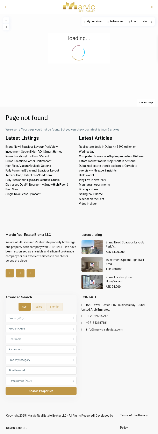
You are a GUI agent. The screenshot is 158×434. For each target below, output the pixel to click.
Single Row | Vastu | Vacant (23, 194)
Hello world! (86, 175)
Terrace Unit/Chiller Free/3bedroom (29, 175)
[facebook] (10, 273)
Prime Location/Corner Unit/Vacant (28, 161)
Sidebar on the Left (91, 199)
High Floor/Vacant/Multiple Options (28, 165)
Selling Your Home (91, 194)
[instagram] (31, 273)
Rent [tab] (24, 306)
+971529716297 (97, 316)
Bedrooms (15, 339)
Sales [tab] (38, 306)
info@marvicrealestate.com (104, 329)
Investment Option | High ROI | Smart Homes (34, 151)
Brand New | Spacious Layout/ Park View (32, 146)
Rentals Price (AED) (20, 380)
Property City (16, 318)
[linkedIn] (20, 273)
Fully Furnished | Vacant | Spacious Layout (32, 170)
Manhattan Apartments (94, 184)
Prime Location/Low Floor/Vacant (27, 156)
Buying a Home (89, 189)
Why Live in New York (92, 180)
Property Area (17, 328)
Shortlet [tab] (54, 306)
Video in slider (88, 203)
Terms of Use (129, 415)
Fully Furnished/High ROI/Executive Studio (33, 180)
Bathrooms (15, 349)
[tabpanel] (41, 355)
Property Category (19, 359)
